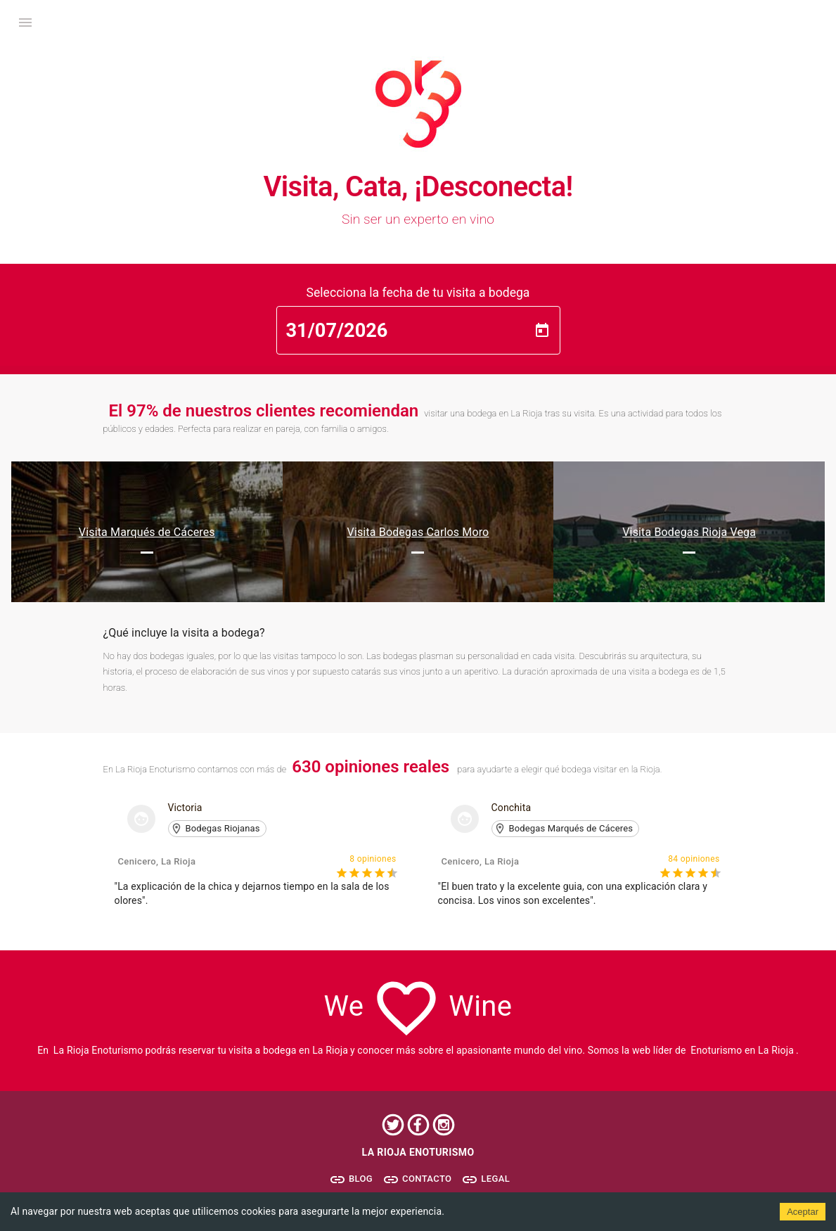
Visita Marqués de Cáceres (147, 532)
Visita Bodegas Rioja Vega (689, 532)
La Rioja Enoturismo (98, 1050)
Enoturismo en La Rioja (742, 1050)
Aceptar (802, 1211)
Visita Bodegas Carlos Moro (418, 532)
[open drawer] (25, 22)
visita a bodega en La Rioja (288, 1050)
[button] (217, 828)
